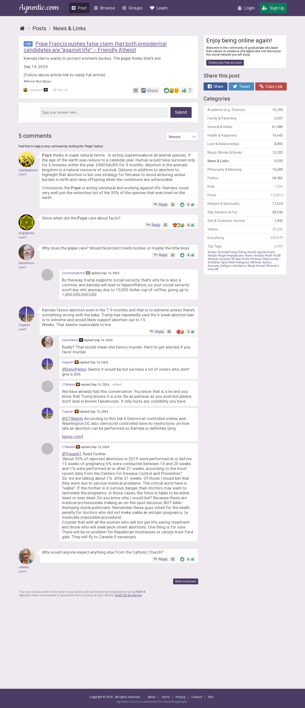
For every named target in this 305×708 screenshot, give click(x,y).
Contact (196, 697)
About (152, 697)
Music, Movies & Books (245, 152)
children (214, 262)
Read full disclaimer (128, 595)
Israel (261, 266)
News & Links (245, 161)
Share (215, 86)
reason (225, 259)
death (213, 255)
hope (222, 255)
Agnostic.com (39, 8)
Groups (132, 7)
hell (232, 262)
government (266, 252)
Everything (245, 238)
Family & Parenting (245, 118)
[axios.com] (72, 436)
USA (278, 255)
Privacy (181, 697)
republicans (236, 255)
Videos (245, 229)
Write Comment (185, 581)
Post (79, 7)
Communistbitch (73, 273)
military (257, 259)
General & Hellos (245, 127)
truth (269, 255)
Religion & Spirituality (245, 204)
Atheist (30, 81)
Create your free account (225, 62)
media (259, 255)
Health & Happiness (245, 135)
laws (249, 255)
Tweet (241, 86)
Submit (181, 112)
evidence (240, 266)
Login (246, 7)
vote (246, 259)
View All (212, 269)
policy (268, 262)
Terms (165, 697)
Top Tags (245, 246)
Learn (158, 7)
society (214, 266)
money (213, 259)
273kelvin (68, 384)
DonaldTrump (228, 252)
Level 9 (22, 237)
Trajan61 (68, 362)
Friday (237, 259)
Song (242, 252)
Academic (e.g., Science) (245, 110)
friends (272, 266)
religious (243, 262)
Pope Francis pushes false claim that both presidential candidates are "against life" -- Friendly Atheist (95, 47)
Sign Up (273, 7)
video (212, 252)
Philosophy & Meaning (245, 169)
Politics (245, 178)
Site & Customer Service (245, 221)
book (252, 266)
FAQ (210, 697)
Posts (245, 195)
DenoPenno (70, 340)
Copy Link (271, 86)
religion (227, 266)
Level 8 (22, 174)
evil (40, 81)
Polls (245, 187)
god (225, 262)
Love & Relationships (245, 144)
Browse (104, 7)
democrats (271, 259)
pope (48, 81)
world (252, 252)
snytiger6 (36, 90)
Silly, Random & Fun (245, 212)
